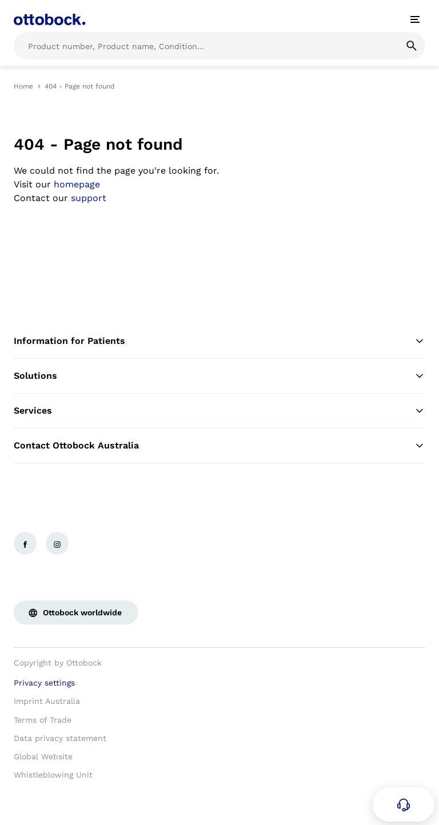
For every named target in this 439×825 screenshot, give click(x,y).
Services (219, 410)
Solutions (219, 376)
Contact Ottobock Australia (219, 445)
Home (23, 86)
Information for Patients (219, 341)
